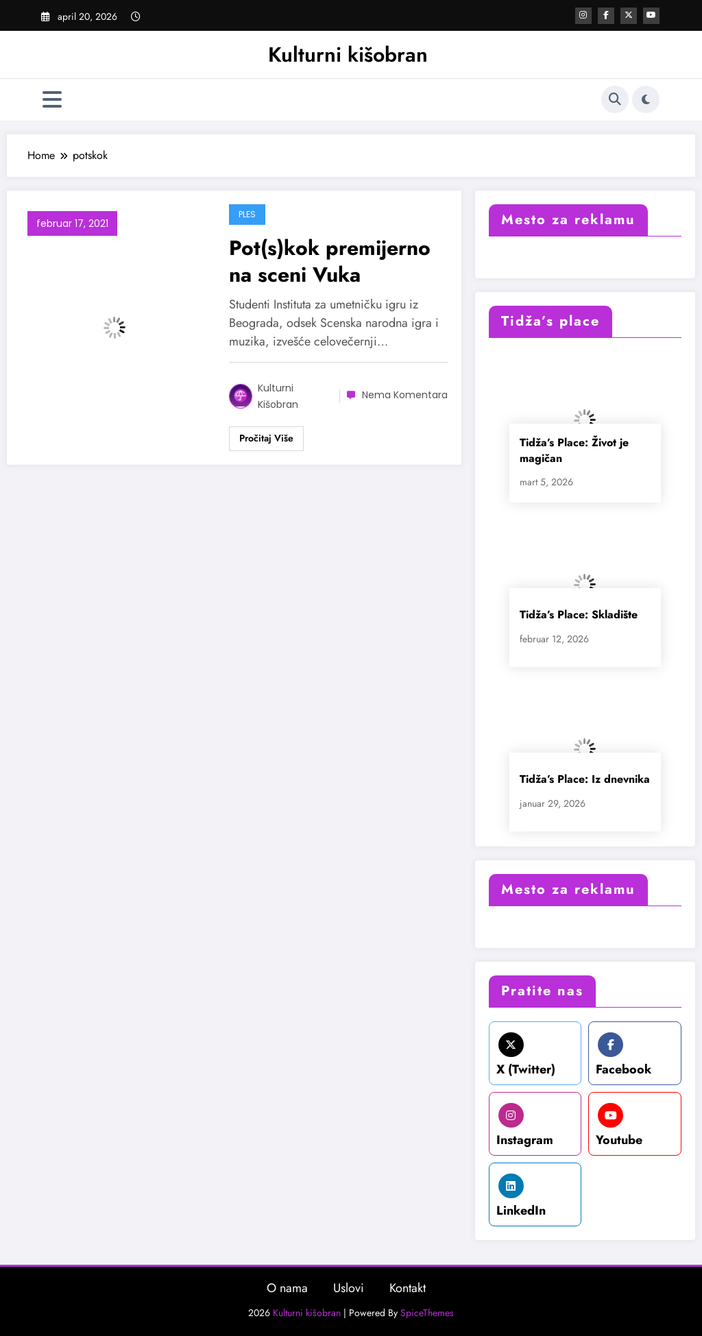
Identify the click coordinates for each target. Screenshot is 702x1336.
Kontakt (407, 1288)
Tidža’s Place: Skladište (579, 614)
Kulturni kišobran (348, 54)
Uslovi (348, 1288)
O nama (287, 1288)
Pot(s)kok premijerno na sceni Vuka (330, 261)
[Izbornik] (52, 99)
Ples (247, 214)
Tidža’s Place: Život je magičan (574, 450)
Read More (266, 438)
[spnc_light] (645, 99)
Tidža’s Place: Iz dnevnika (585, 779)
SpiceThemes (427, 1313)
